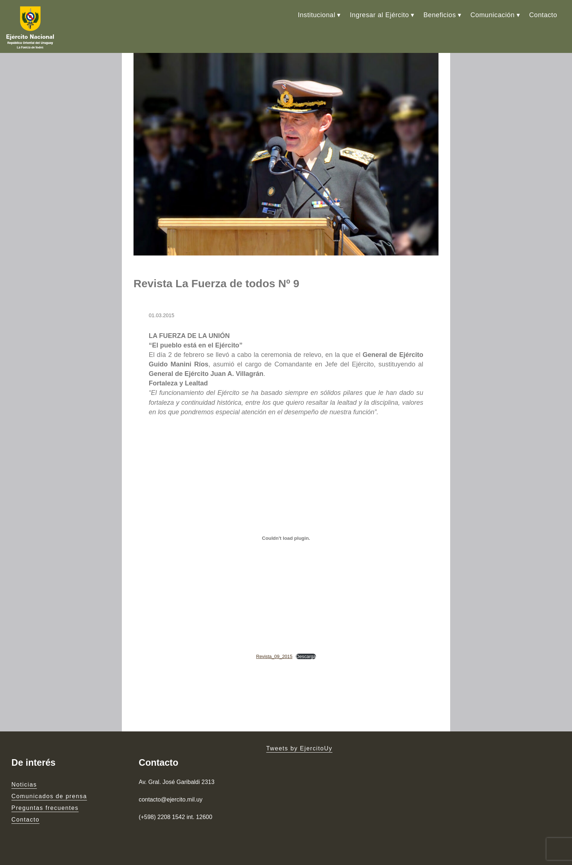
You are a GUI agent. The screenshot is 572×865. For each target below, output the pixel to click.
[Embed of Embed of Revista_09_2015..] (286, 538)
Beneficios (440, 15)
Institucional (316, 15)
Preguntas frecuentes (44, 808)
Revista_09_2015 (274, 656)
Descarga (306, 656)
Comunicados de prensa (49, 796)
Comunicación (493, 15)
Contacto (543, 15)
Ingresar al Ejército (379, 15)
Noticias (24, 784)
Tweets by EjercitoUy (299, 748)
